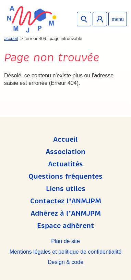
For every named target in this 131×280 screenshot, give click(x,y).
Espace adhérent (100, 19)
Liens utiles (65, 188)
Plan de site (65, 241)
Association (65, 152)
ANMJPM (31, 19)
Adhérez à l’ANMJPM (66, 213)
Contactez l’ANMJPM (65, 201)
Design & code (65, 262)
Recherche (84, 19)
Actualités (65, 164)
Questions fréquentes (65, 176)
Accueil (11, 38)
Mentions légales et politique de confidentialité (65, 252)
